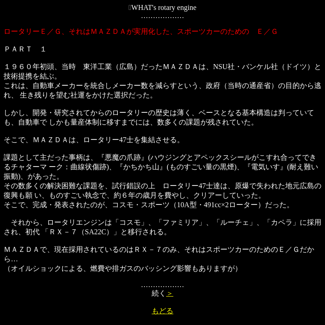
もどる (162, 311)
